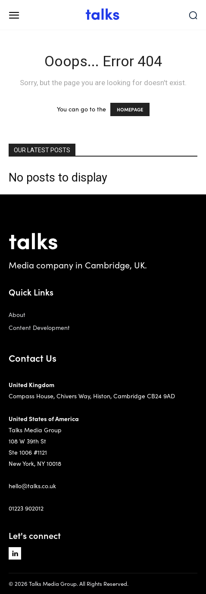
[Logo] (102, 15)
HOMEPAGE (130, 109)
